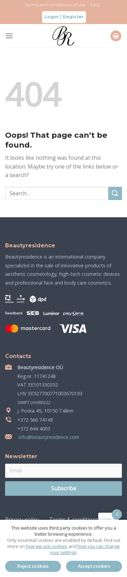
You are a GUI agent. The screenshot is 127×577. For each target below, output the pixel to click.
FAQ (95, 4)
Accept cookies (94, 566)
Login (51, 16)
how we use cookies (46, 546)
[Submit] (115, 193)
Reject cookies (33, 566)
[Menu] (9, 35)
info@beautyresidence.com (48, 437)
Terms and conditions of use (55, 4)
